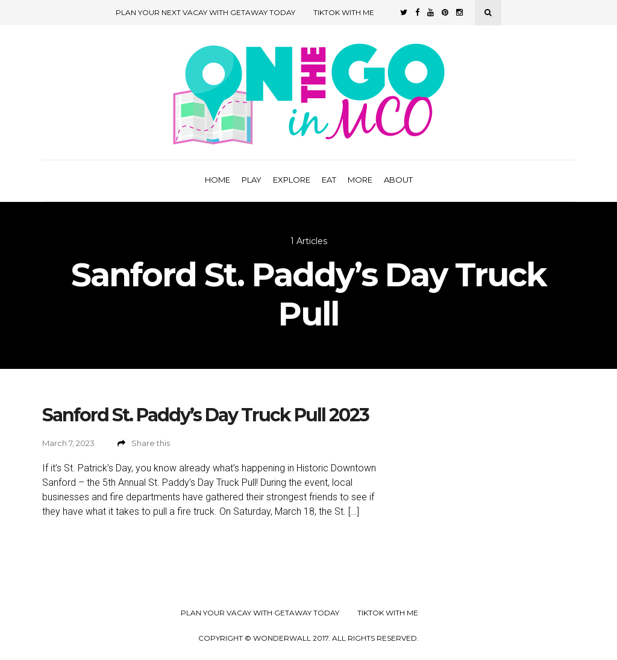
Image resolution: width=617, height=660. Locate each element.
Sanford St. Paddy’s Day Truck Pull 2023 (205, 415)
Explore (291, 179)
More (360, 179)
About (398, 179)
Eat (329, 179)
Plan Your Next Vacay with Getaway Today (205, 12)
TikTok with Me (343, 12)
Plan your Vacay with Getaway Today (260, 613)
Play (252, 179)
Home (217, 179)
